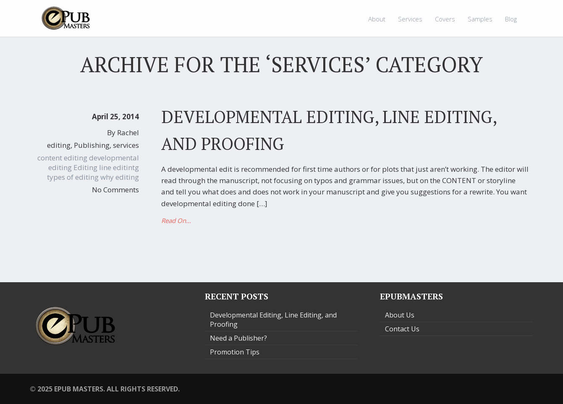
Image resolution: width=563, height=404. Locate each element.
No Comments (115, 189)
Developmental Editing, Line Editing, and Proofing (273, 319)
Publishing (92, 145)
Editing (85, 167)
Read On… (176, 220)
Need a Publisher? (238, 338)
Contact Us (402, 328)
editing (59, 145)
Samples (480, 19)
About (376, 19)
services (126, 145)
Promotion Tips (234, 352)
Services (410, 19)
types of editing (73, 177)
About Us (399, 315)
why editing (119, 177)
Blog (511, 19)
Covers (445, 19)
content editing (62, 158)
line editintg (119, 167)
